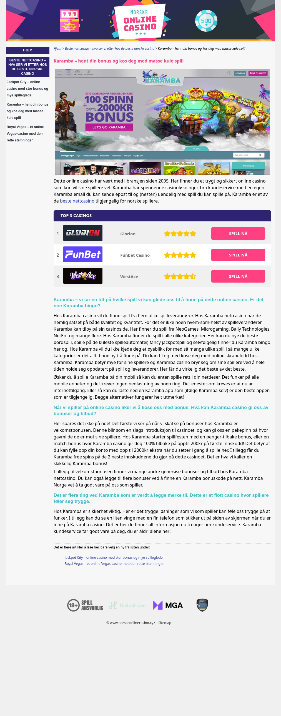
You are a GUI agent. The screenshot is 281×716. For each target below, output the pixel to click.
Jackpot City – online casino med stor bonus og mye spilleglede (114, 557)
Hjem (27, 50)
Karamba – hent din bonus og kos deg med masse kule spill (28, 111)
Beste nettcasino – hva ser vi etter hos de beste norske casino (27, 67)
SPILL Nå (238, 233)
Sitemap (164, 622)
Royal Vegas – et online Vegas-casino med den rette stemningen (114, 563)
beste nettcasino (77, 201)
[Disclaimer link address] (127, 608)
